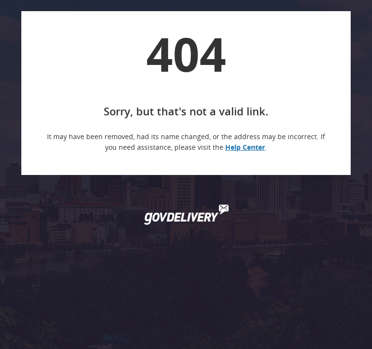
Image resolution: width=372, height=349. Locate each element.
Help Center (245, 147)
